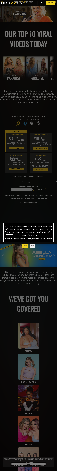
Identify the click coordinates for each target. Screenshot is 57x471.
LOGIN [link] (40, 3)
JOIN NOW (50, 3)
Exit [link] (32, 246)
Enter (25, 246)
